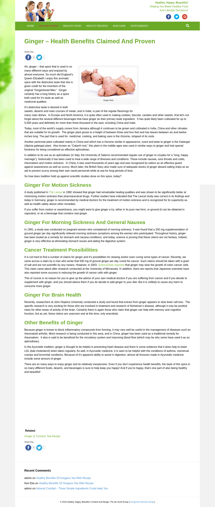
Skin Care (119, 26)
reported (111, 264)
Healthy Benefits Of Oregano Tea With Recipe (63, 478)
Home (30, 26)
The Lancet (56, 192)
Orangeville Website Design (142, 502)
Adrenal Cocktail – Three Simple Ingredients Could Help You (72, 488)
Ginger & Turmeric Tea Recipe (42, 436)
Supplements (139, 26)
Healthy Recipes (97, 26)
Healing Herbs (48, 26)
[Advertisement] (165, 87)
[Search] (188, 26)
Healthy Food (72, 26)
